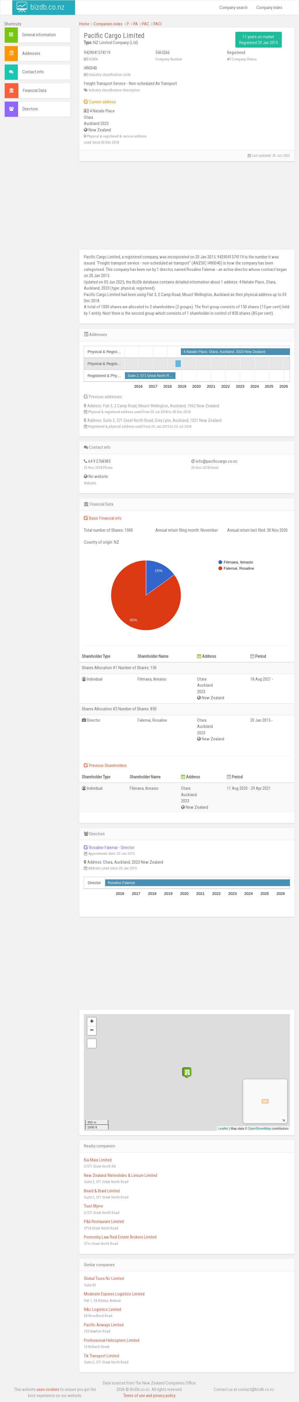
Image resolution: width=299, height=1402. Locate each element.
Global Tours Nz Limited (104, 1278)
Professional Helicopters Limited (111, 1340)
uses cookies (47, 1389)
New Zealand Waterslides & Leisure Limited (120, 1175)
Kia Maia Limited (98, 1160)
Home (84, 24)
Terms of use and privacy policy (149, 1395)
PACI (157, 24)
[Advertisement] (37, 210)
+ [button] (92, 1021)
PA (135, 24)
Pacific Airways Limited (104, 1325)
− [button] (92, 1030)
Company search (233, 7)
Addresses (31, 53)
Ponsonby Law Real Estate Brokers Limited (120, 1237)
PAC (145, 24)
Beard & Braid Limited (102, 1191)
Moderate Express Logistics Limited (114, 1294)
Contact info (33, 71)
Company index (269, 7)
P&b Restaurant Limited (104, 1221)
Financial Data (34, 90)
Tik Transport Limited (101, 1355)
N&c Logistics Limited (102, 1309)
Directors (30, 109)
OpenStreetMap (259, 1128)
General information (39, 34)
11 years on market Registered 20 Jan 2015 (258, 39)
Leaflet (223, 1128)
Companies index (108, 24)
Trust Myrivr (93, 1206)
